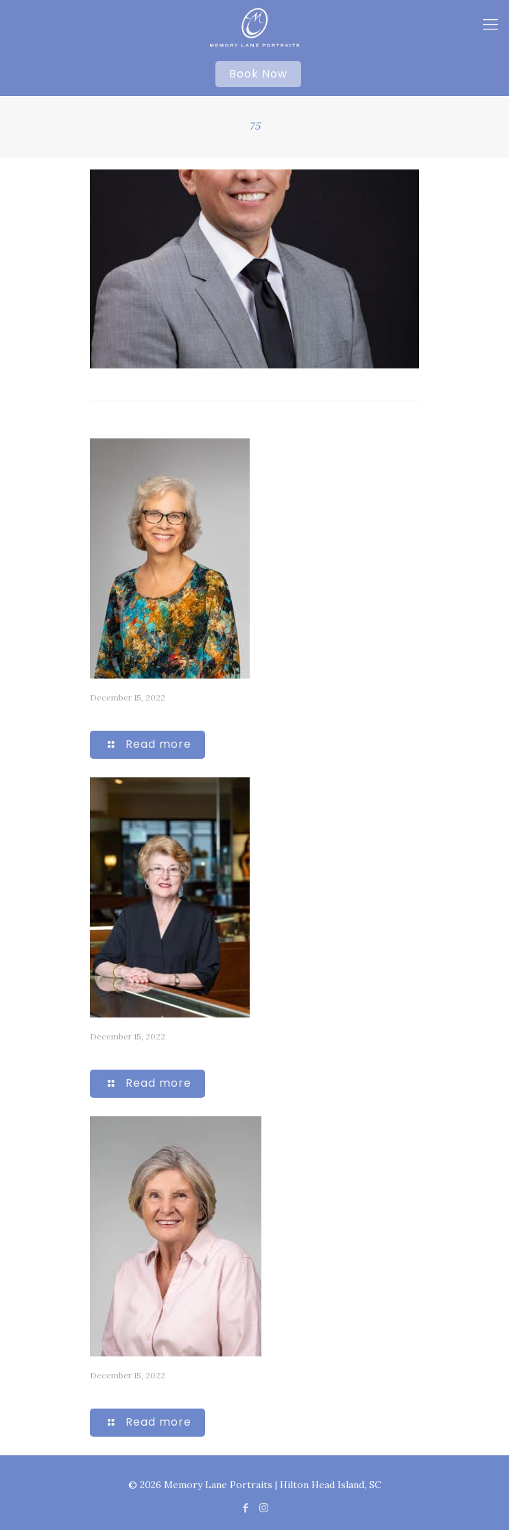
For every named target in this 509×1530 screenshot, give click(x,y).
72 (96, 1391)
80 (96, 1052)
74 (96, 713)
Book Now (258, 74)
